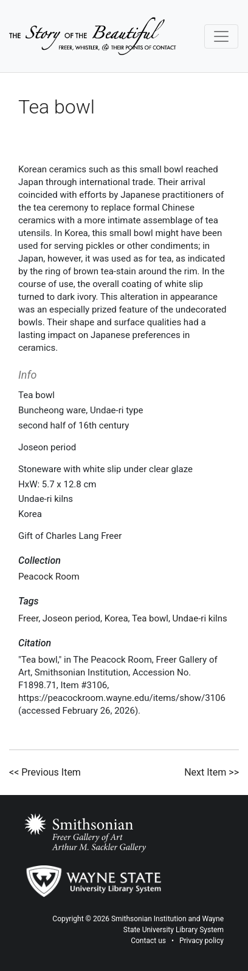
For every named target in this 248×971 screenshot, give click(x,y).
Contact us (148, 940)
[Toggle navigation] (221, 36)
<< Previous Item (45, 772)
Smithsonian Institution (149, 919)
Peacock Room (49, 576)
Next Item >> (211, 772)
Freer (28, 618)
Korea (116, 618)
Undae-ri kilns (200, 618)
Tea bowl (150, 618)
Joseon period (71, 618)
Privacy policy (201, 940)
